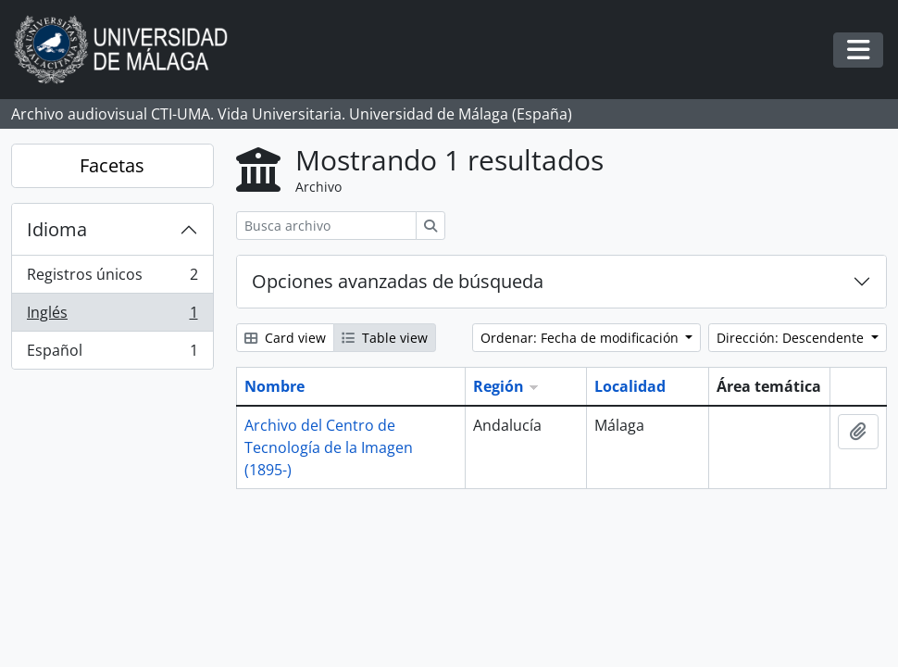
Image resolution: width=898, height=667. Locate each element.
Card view (285, 337)
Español (112, 354)
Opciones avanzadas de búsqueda (397, 281)
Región (498, 386)
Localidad (630, 386)
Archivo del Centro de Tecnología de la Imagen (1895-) (328, 447)
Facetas (112, 165)
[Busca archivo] (326, 225)
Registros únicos (112, 278)
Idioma (57, 229)
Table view (385, 337)
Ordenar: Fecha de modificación (581, 337)
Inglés (112, 316)
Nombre (274, 386)
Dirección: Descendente (792, 337)
